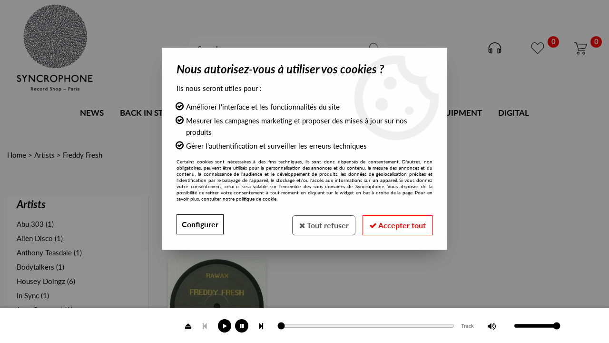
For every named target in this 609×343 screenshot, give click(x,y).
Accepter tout (396, 224)
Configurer (200, 224)
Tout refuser (321, 224)
